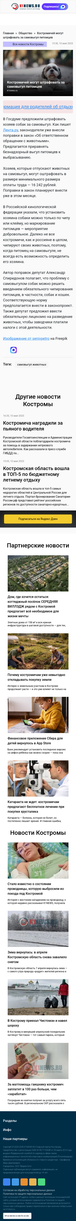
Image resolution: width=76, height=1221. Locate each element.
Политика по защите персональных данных (27, 1193)
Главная (8, 33)
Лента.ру (10, 130)
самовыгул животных (31, 364)
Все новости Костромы (28, 44)
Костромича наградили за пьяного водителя (33, 426)
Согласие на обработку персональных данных (29, 1190)
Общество (25, 33)
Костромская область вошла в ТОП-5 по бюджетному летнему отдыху (36, 474)
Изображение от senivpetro (26, 338)
